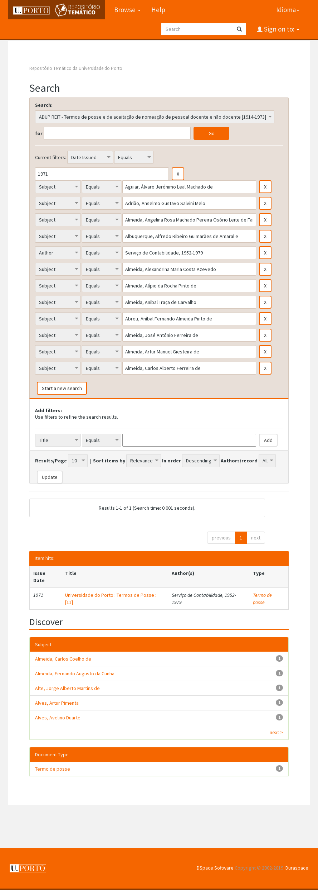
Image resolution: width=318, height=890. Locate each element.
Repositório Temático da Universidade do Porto (75, 68)
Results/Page (51, 460)
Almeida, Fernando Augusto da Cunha (74, 673)
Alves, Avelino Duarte (57, 717)
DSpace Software (215, 868)
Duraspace (296, 868)
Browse (127, 9)
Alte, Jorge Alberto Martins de (67, 688)
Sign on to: (281, 29)
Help (158, 9)
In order (171, 460)
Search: (44, 105)
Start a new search (62, 388)
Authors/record (239, 460)
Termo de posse (262, 598)
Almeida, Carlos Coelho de (63, 659)
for (39, 133)
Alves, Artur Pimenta (57, 703)
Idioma (287, 9)
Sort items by (109, 460)
